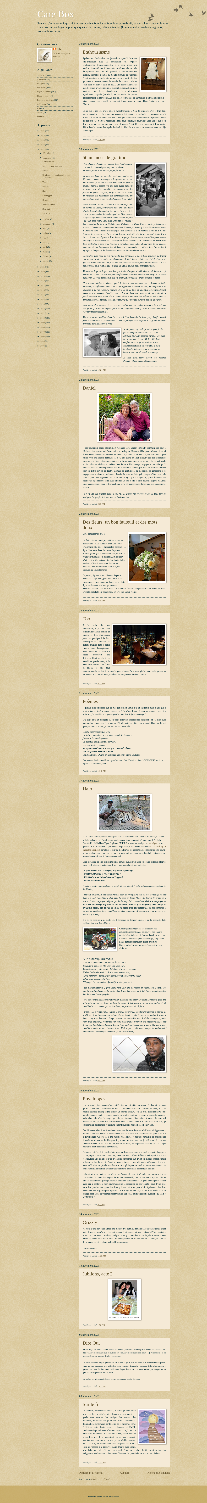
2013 (42, 304)
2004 (42, 346)
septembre (47, 224)
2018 (42, 281)
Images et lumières (45, 100)
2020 (42, 271)
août (45, 228)
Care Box (55, 14)
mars (45, 252)
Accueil (124, 1472)
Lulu (59, 49)
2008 (42, 327)
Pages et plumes (44, 92)
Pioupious (41, 88)
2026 (42, 131)
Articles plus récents (91, 1472)
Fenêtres (40, 116)
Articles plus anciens (158, 1472)
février (46, 256)
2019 (42, 276)
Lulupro (40, 84)
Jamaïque (152, 843)
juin (45, 238)
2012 (42, 308)
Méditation (41, 104)
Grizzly (90, 1222)
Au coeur (41, 79)
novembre (47, 158)
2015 (42, 295)
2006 (42, 336)
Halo (87, 788)
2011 (42, 313)
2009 (42, 322)
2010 (42, 318)
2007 (42, 332)
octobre (46, 219)
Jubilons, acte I (97, 1273)
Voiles (39, 112)
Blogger (115, 1497)
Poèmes (90, 701)
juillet (45, 233)
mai (45, 242)
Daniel (89, 388)
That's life (41, 75)
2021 (42, 267)
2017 (42, 285)
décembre (47, 153)
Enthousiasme (96, 52)
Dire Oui (91, 1343)
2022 (42, 149)
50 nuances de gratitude (106, 157)
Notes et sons (42, 96)
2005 (42, 341)
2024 (42, 140)
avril (45, 247)
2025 (42, 135)
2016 (42, 290)
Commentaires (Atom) (100, 1479)
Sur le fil (91, 1404)
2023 (42, 145)
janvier (46, 261)
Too (86, 618)
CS (38, 108)
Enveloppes (94, 1098)
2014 (42, 299)
